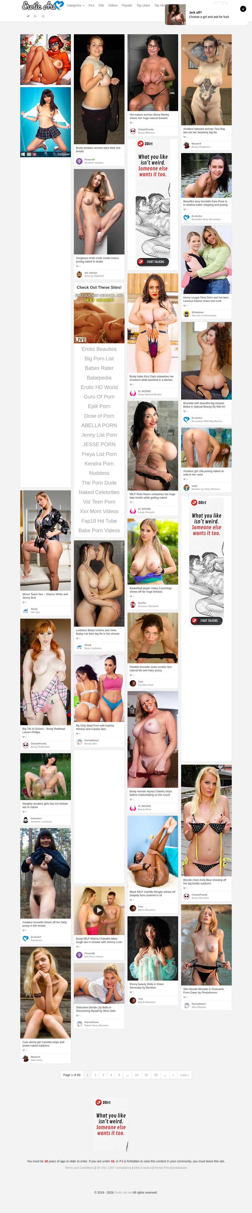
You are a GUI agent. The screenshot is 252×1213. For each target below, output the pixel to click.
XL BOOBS (144, 391)
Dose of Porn (99, 416)
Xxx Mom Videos (99, 511)
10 (136, 1075)
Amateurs (36, 940)
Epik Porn (99, 406)
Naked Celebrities (99, 492)
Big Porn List (99, 358)
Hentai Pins (162, 1167)
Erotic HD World (99, 387)
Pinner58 (89, 159)
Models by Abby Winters (206, 489)
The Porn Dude (99, 483)
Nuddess (99, 473)
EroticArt (197, 216)
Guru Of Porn (99, 397)
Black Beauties (147, 910)
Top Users (143, 5)
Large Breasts (146, 512)
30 (156, 1075)
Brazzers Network (148, 606)
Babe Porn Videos (99, 530)
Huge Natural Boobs (150, 394)
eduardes (36, 818)
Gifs (101, 5)
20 (146, 1075)
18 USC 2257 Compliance (113, 1167)
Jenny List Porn (99, 435)
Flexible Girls (145, 685)
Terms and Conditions (79, 1167)
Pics (91, 5)
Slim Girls (36, 1060)
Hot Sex (35, 612)
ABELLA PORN (99, 425)
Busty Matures (146, 132)
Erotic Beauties (99, 349)
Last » (184, 1075)
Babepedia (99, 378)
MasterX (196, 143)
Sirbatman (198, 312)
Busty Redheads (40, 746)
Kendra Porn (99, 463)
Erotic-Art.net (123, 1192)
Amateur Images (93, 162)
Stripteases (179, 1167)
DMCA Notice (143, 1167)
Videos (113, 5)
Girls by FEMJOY (94, 276)
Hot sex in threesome (204, 315)
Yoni (140, 681)
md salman (90, 272)
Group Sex (90, 743)
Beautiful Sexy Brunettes (206, 219)
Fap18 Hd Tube (99, 521)
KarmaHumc (91, 740)
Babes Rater (99, 368)
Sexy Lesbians (92, 648)
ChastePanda (146, 129)
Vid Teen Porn (99, 502)
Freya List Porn (99, 454)
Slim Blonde (199, 1007)
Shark (34, 609)
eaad (194, 486)
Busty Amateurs (201, 147)
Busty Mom (144, 809)
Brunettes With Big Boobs (207, 421)
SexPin (142, 603)
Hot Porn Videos (93, 956)
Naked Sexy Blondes (96, 1025)
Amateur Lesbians (41, 821)
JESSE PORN (99, 444)
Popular (127, 5)
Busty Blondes (200, 898)
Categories (75, 5)
